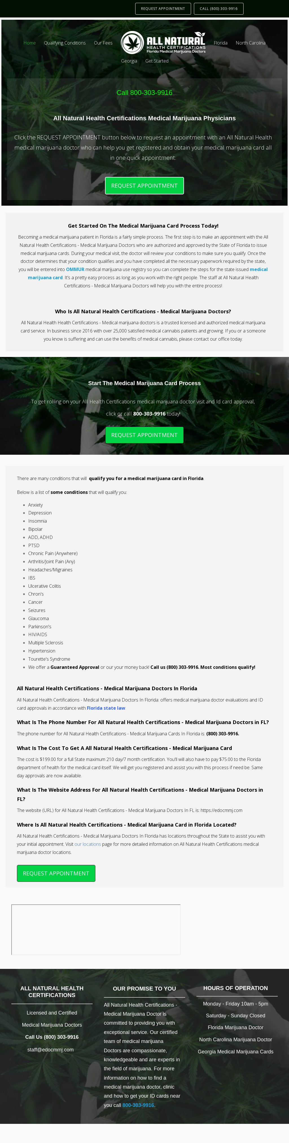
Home (29, 43)
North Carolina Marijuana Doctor (235, 1039)
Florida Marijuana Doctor (235, 1027)
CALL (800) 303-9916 (219, 8)
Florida (220, 43)
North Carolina (251, 43)
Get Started (156, 61)
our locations (88, 844)
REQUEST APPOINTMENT (163, 8)
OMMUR (75, 269)
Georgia (129, 61)
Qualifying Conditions (65, 43)
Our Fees (103, 43)
